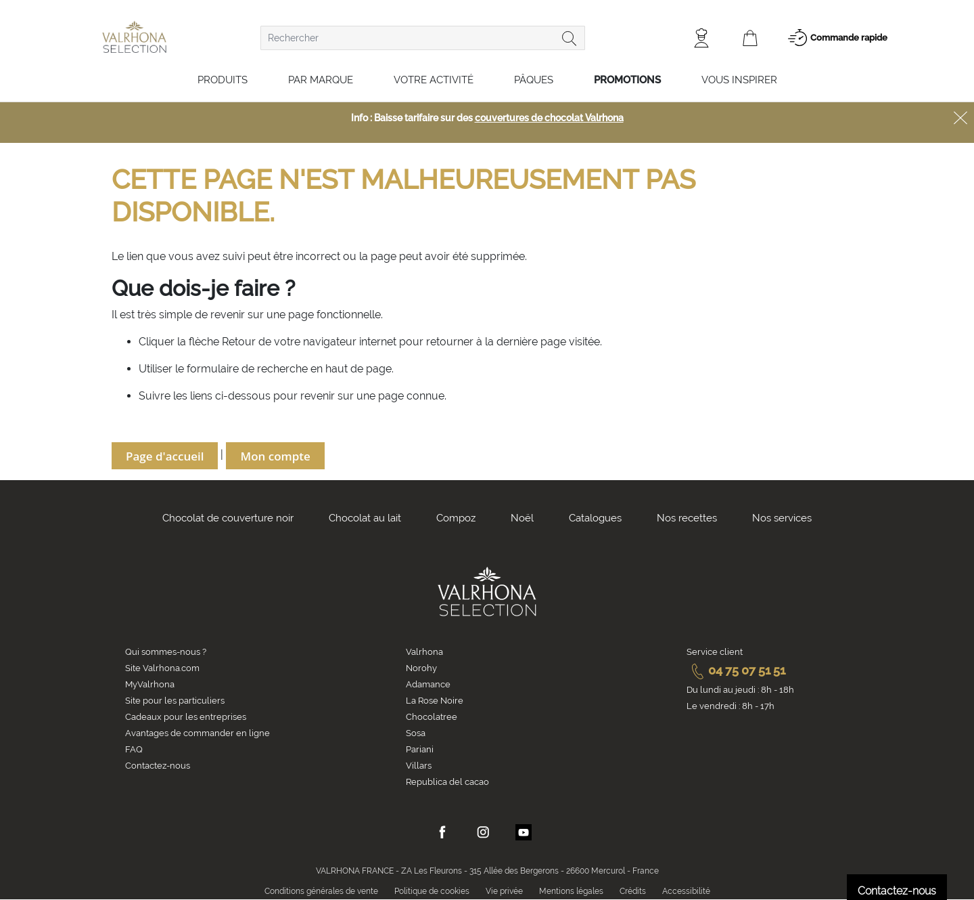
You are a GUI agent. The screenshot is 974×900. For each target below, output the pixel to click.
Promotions (627, 80)
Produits (223, 80)
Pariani (420, 749)
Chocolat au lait (365, 518)
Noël (522, 518)
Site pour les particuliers (175, 700)
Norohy (421, 668)
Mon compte (275, 456)
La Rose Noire (434, 700)
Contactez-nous (157, 765)
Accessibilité (686, 891)
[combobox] (422, 38)
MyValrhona (150, 684)
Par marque (320, 80)
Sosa (415, 733)
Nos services (782, 518)
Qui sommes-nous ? (165, 652)
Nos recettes (687, 518)
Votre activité (433, 80)
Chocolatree (431, 717)
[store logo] (134, 36)
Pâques (533, 80)
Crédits (633, 891)
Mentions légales (571, 891)
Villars (419, 765)
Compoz (456, 518)
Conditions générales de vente (321, 891)
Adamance (428, 684)
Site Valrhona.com (162, 668)
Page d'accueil (165, 456)
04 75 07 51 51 (736, 670)
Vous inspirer (739, 80)
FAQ (134, 749)
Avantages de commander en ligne (197, 733)
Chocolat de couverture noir (228, 518)
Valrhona (424, 652)
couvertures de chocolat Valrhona (549, 117)
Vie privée (504, 891)
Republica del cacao (447, 782)
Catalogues (595, 518)
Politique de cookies (431, 891)
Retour (240, 341)
